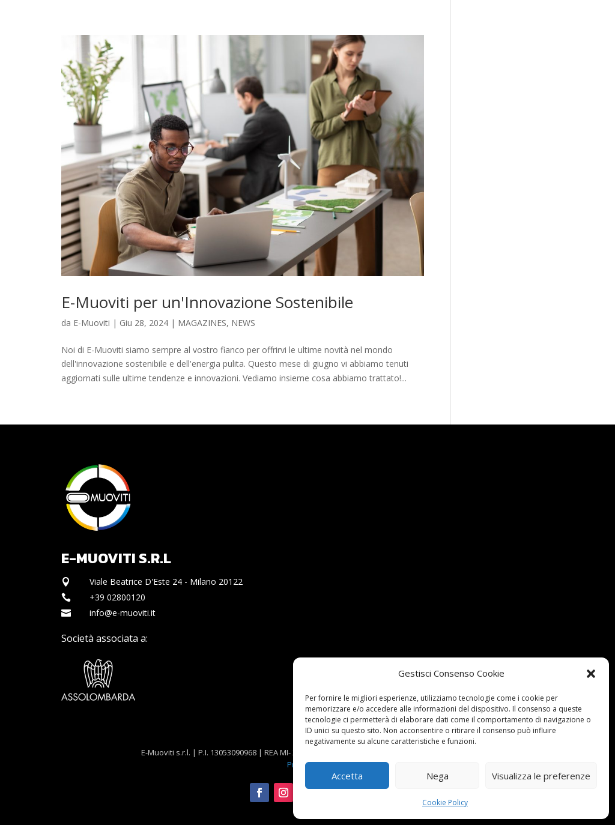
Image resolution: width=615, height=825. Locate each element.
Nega (437, 776)
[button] (591, 674)
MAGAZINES (202, 322)
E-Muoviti (91, 322)
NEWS (243, 322)
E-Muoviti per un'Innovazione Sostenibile (207, 302)
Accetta (347, 776)
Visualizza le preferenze (541, 776)
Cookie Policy (445, 802)
